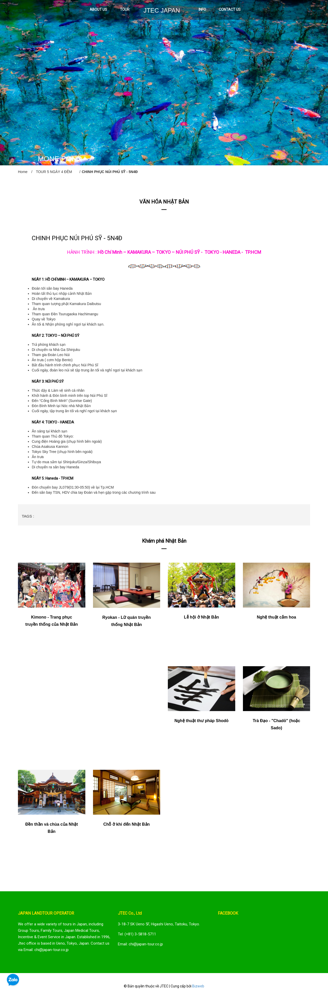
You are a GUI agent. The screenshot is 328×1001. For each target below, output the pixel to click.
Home (22, 172)
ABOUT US (98, 9)
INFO (202, 9)
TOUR (124, 9)
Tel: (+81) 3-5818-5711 (137, 934)
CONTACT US (230, 9)
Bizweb (198, 986)
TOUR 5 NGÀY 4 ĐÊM (54, 172)
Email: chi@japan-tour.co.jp (140, 944)
